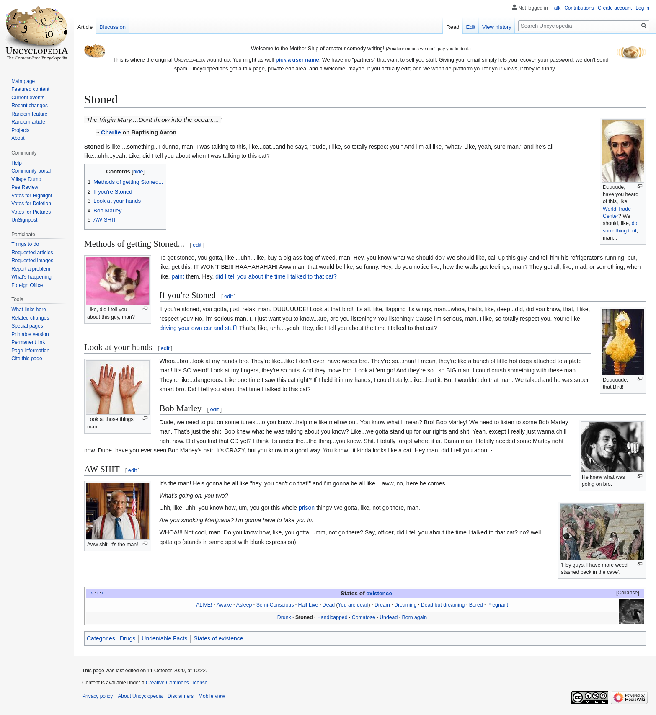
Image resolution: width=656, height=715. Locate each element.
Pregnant (497, 605)
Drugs (127, 638)
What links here (28, 309)
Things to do (25, 244)
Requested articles (32, 253)
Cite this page (26, 358)
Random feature (29, 114)
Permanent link (28, 342)
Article (85, 27)
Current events (27, 98)
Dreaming (405, 605)
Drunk (284, 617)
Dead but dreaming (443, 605)
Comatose (363, 617)
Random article (28, 122)
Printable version (30, 334)
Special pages (27, 326)
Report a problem (30, 269)
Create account (615, 8)
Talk (556, 8)
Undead (389, 617)
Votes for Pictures (31, 212)
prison (307, 507)
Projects (20, 130)
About (17, 138)
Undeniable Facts (164, 638)
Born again (414, 617)
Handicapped (332, 617)
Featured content (30, 89)
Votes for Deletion (31, 203)
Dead (329, 605)
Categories (101, 638)
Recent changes (29, 105)
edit (197, 245)
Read (452, 27)
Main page (23, 81)
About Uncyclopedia (140, 696)
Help (16, 163)
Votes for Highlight (31, 196)
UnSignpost (24, 220)
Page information (30, 351)
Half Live (308, 605)
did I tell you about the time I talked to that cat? (276, 276)
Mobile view (212, 696)
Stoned (304, 617)
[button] (623, 593)
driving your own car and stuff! (199, 328)
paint (177, 276)
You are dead (353, 605)
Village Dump (26, 179)
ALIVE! (204, 605)
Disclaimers (181, 696)
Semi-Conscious (275, 605)
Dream (382, 605)
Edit (470, 27)
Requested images (32, 260)
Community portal (31, 171)
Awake (224, 605)
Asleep (244, 605)
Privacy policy (97, 696)
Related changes (30, 318)
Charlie (111, 132)
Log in (642, 8)
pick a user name (297, 60)
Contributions (579, 8)
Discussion (112, 27)
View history (496, 27)
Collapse (627, 593)
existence (379, 593)
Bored (476, 605)
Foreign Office (27, 285)
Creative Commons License (176, 683)
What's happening (31, 277)
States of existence (218, 638)
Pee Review (24, 187)
